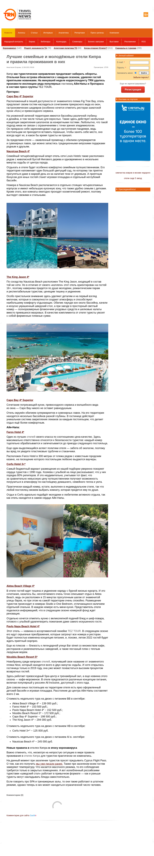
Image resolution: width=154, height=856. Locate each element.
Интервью (48, 33)
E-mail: (121, 62)
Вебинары (45, 41)
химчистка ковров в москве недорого (133, 173)
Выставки (114, 41)
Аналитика (64, 33)
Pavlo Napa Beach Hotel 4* (23, 626)
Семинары (77, 41)
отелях (34, 747)
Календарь (61, 41)
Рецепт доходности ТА (35, 48)
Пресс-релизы (97, 33)
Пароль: (121, 67)
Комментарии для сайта (21, 815)
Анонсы (21, 33)
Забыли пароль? (141, 77)
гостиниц (67, 83)
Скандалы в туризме (125, 48)
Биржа (32, 41)
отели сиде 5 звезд (133, 178)
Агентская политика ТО (65, 48)
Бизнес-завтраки (96, 41)
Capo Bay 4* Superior (20, 96)
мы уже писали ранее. (49, 763)
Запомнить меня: (125, 73)
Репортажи (79, 33)
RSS (144, 41)
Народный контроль (13, 41)
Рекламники (130, 41)
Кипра (44, 747)
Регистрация (133, 89)
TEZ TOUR (45, 86)
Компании (114, 33)
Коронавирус (9, 48)
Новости (8, 33)
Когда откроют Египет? (95, 48)
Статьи (34, 33)
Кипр (10, 73)
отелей (31, 436)
